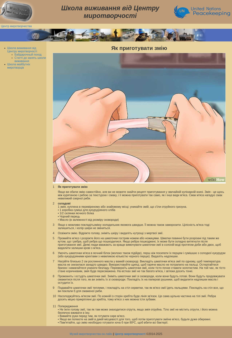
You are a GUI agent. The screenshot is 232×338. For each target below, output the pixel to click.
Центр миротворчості (130, 333)
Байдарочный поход (28, 54)
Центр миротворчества (16, 26)
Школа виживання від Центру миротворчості (22, 50)
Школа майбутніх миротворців (18, 66)
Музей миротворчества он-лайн (91, 333)
